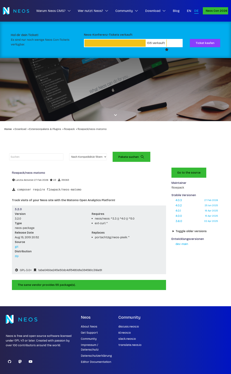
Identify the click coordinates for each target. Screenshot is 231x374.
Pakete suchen (131, 157)
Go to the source (189, 172)
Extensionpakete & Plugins (45, 129)
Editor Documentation (96, 362)
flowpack (69, 129)
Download (20, 129)
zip (17, 256)
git (16, 246)
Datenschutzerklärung (96, 355)
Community (89, 338)
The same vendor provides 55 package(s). (47, 285)
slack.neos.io (127, 338)
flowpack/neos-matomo (92, 129)
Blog (176, 11)
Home (8, 129)
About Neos (89, 326)
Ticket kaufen (205, 43)
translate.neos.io (129, 345)
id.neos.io (124, 332)
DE (196, 11)
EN (189, 11)
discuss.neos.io (128, 326)
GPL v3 (19, 340)
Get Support (89, 332)
